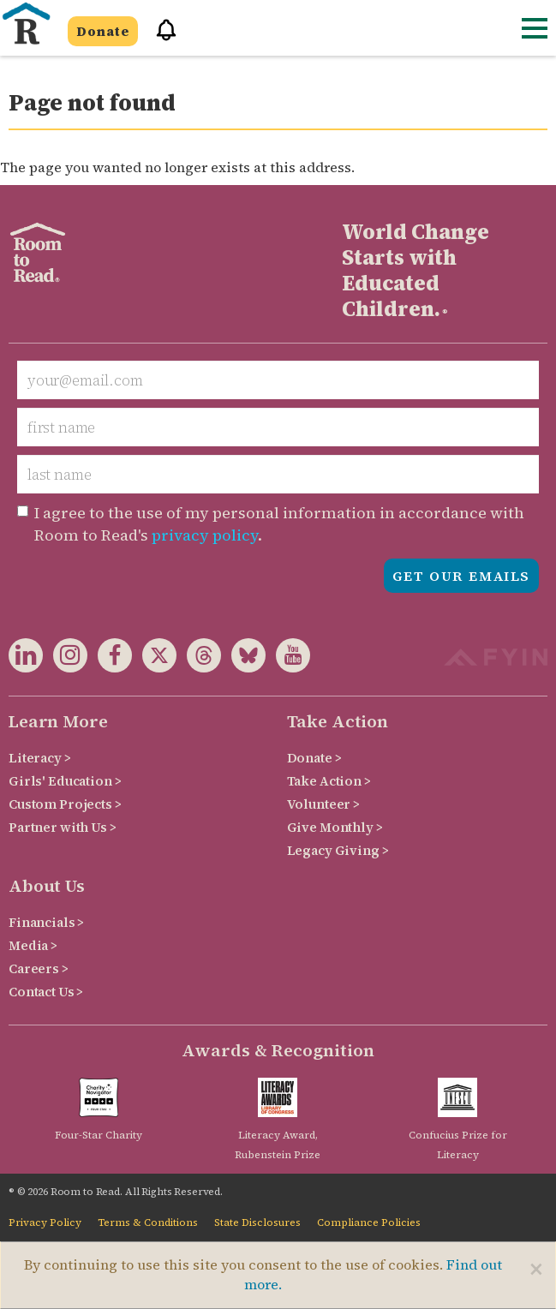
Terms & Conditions (148, 1222)
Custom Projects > (65, 804)
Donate (102, 31)
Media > (33, 945)
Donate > (314, 758)
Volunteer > (323, 804)
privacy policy (205, 535)
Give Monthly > (335, 827)
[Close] (536, 1269)
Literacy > (40, 758)
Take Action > (329, 781)
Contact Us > (46, 992)
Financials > (46, 922)
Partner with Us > (63, 827)
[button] (160, 37)
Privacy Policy (45, 1222)
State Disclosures (257, 1222)
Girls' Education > (65, 781)
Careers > (39, 968)
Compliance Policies (369, 1222)
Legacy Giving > (338, 850)
